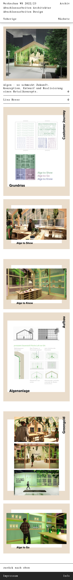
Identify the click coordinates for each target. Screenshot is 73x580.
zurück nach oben (16, 567)
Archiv (65, 3)
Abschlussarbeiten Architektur (27, 7)
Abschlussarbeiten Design (23, 11)
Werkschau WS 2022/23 (19, 3)
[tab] (36, 88)
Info (66, 576)
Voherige (10, 19)
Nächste (64, 19)
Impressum (10, 576)
